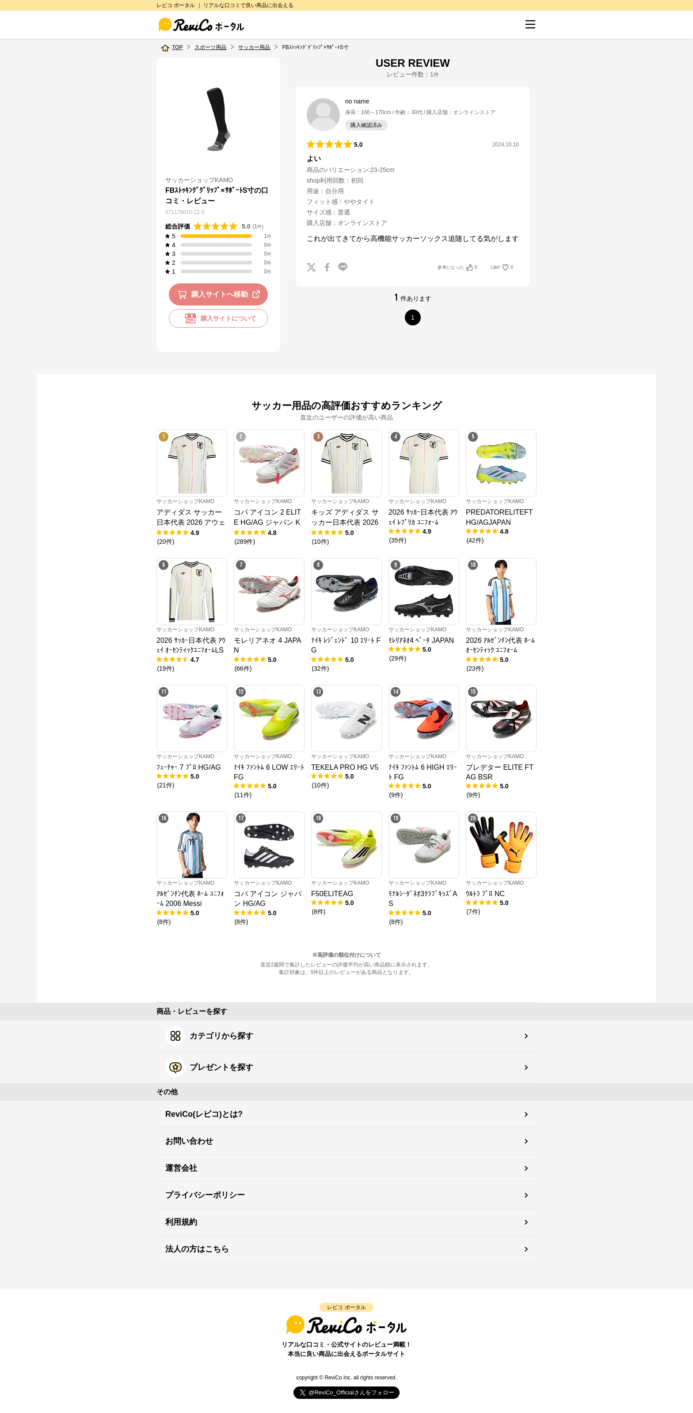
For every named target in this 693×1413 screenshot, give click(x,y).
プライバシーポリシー (205, 1195)
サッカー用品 (254, 47)
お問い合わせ (189, 1141)
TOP (177, 47)
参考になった (457, 267)
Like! (502, 267)
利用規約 (181, 1222)
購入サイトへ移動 (220, 294)
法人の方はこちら (197, 1249)
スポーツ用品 (210, 47)
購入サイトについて (218, 318)
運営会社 (181, 1168)
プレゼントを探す (209, 1067)
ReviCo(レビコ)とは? (204, 1114)
